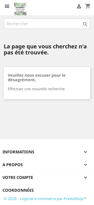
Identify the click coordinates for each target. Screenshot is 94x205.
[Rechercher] (47, 23)
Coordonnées (18, 190)
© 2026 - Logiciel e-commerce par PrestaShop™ (45, 198)
